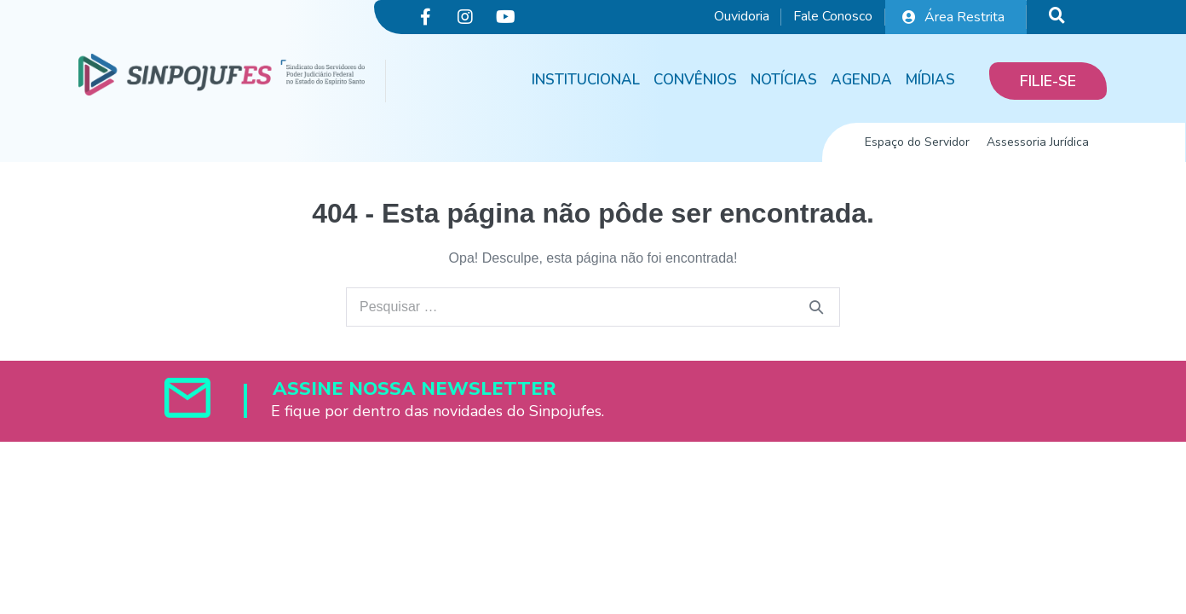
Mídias (930, 80)
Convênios (695, 80)
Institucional (586, 80)
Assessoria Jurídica (1038, 142)
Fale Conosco (832, 16)
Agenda (861, 80)
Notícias (784, 80)
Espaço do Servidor (917, 142)
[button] (1048, 81)
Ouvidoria (741, 16)
